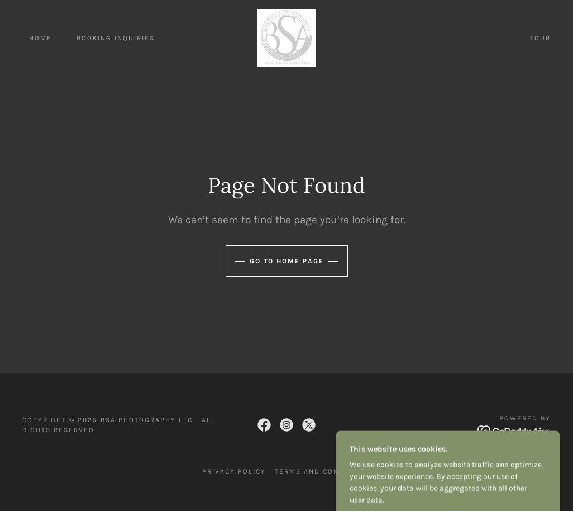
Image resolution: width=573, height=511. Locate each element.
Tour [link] (540, 38)
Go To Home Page (287, 261)
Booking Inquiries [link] (116, 38)
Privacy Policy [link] (234, 471)
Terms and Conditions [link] (323, 471)
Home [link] (40, 38)
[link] (286, 37)
